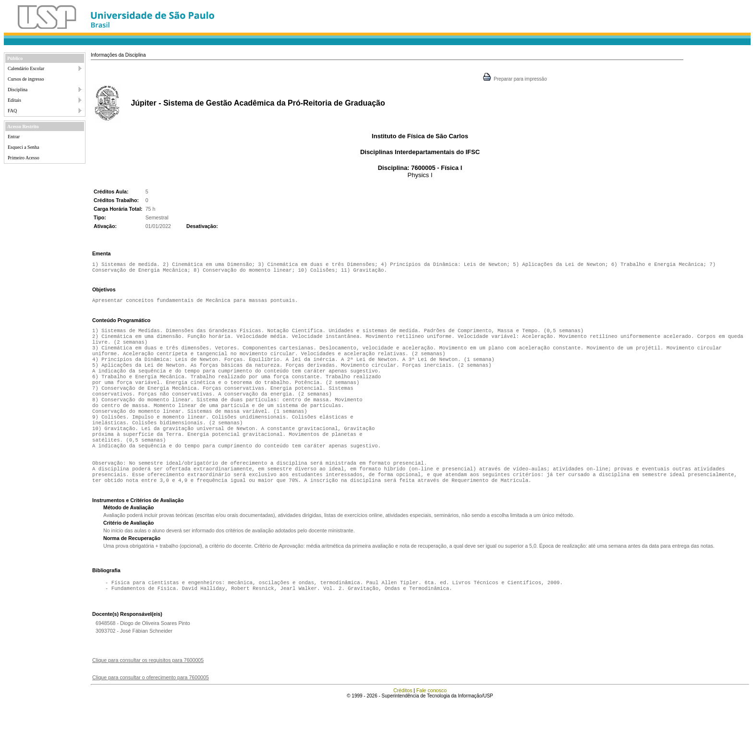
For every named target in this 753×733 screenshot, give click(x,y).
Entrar (14, 136)
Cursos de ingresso (26, 79)
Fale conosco (431, 721)
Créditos (403, 721)
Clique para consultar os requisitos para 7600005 (148, 691)
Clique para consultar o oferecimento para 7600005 (150, 708)
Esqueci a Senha (23, 147)
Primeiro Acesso (23, 157)
